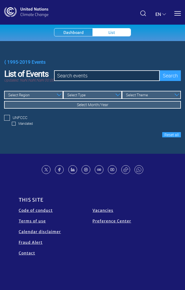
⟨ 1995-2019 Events (25, 62)
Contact (27, 253)
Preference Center (111, 221)
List (111, 32)
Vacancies (102, 210)
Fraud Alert (31, 242)
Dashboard (73, 32)
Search (170, 75)
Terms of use (32, 221)
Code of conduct (36, 210)
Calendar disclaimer (40, 231)
